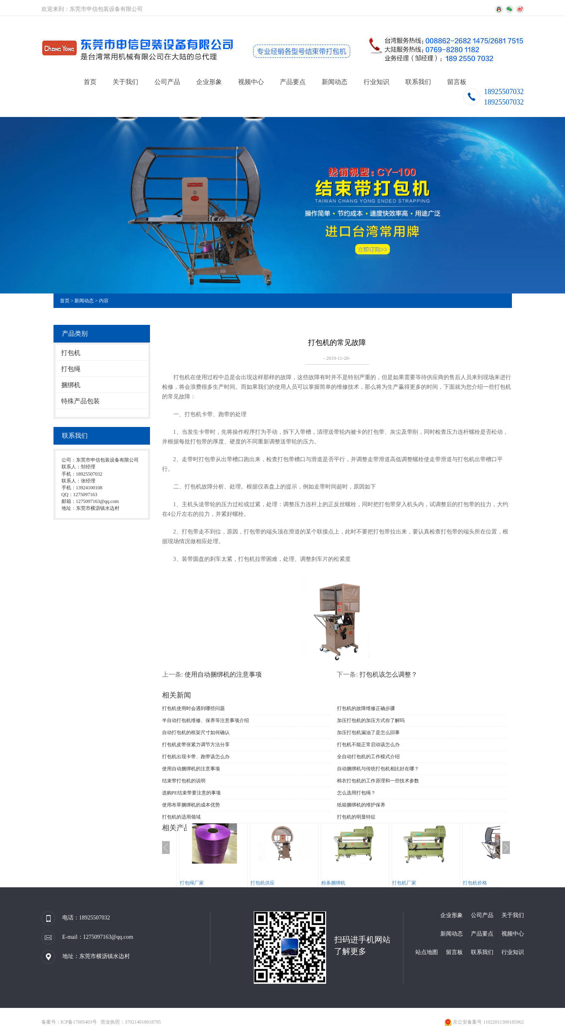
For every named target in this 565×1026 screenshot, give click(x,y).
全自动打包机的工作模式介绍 (368, 756)
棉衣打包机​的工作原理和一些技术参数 (378, 781)
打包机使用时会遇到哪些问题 (193, 708)
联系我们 (418, 81)
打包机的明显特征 (356, 817)
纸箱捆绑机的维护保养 (361, 805)
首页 (90, 81)
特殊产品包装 (80, 401)
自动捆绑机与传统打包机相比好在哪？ (378, 769)
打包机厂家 (404, 883)
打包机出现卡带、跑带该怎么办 (196, 756)
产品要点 (293, 81)
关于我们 (125, 81)
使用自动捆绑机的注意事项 (223, 674)
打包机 (70, 352)
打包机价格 (475, 883)
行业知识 (376, 81)
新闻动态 (334, 81)
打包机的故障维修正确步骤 (366, 708)
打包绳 (70, 368)
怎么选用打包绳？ (356, 793)
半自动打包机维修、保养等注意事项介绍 (205, 720)
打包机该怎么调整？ (388, 674)
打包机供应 (263, 883)
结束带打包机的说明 (183, 781)
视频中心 (251, 81)
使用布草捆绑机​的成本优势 (191, 805)
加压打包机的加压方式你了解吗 (371, 720)
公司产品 (167, 81)
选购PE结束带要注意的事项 (191, 793)
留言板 (456, 81)
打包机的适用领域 (181, 817)
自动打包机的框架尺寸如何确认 (196, 732)
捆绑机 (70, 385)
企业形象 (209, 81)
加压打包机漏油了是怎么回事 (368, 732)
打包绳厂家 (192, 883)
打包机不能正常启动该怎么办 (368, 744)
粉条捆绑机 (333, 883)
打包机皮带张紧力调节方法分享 (196, 744)
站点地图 (426, 952)
